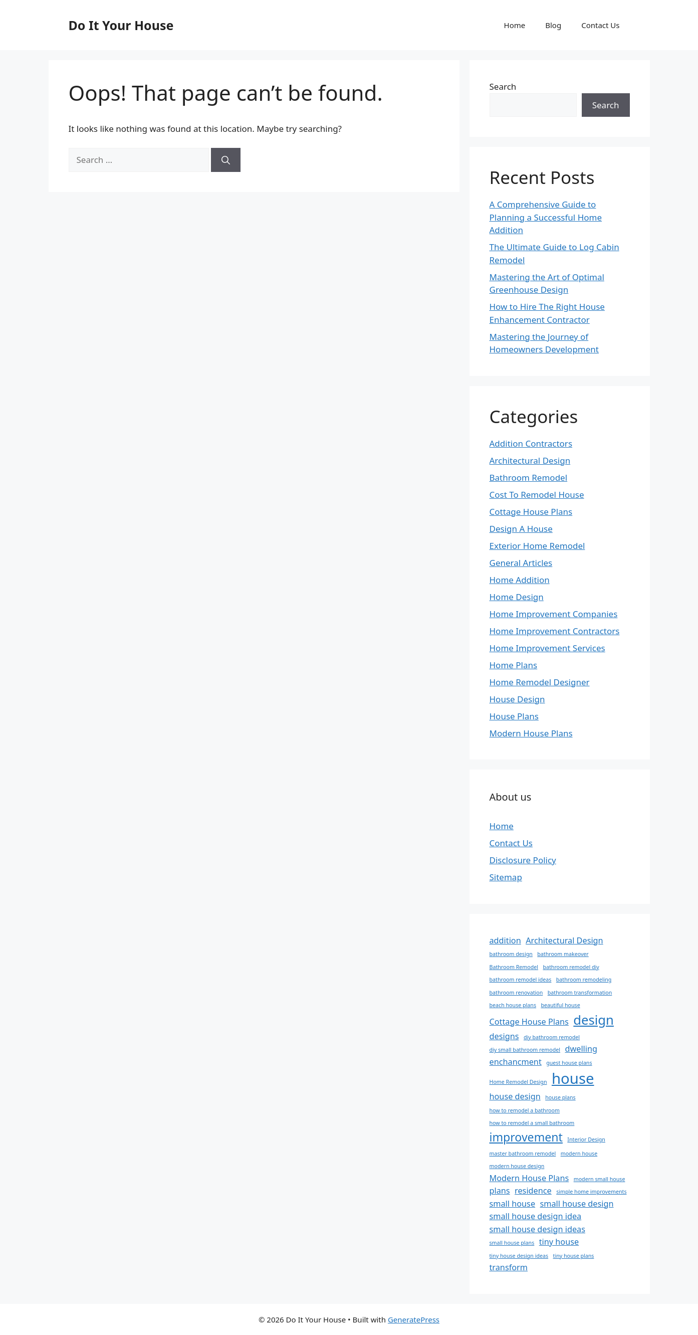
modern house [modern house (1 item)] (579, 1153)
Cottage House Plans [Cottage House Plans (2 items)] (529, 1021)
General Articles (521, 562)
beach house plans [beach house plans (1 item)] (513, 1005)
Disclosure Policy (523, 860)
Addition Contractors (531, 443)
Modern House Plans (531, 733)
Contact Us (600, 25)
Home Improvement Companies (554, 614)
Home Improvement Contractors (555, 631)
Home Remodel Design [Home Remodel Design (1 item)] (518, 1081)
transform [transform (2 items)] (509, 1267)
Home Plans (514, 665)
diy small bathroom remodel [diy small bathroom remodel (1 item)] (525, 1049)
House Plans (514, 716)
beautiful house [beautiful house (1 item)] (560, 1005)
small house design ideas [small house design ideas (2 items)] (537, 1229)
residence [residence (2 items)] (533, 1190)
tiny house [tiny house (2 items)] (559, 1241)
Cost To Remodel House (537, 494)
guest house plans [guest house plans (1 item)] (569, 1062)
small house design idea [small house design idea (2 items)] (536, 1216)
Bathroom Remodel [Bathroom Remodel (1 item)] (514, 967)
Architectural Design (530, 460)
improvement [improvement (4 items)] (526, 1137)
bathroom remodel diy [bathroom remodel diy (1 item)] (571, 967)
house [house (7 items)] (573, 1078)
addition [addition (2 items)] (505, 940)
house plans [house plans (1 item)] (560, 1097)
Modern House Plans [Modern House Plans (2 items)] (529, 1178)
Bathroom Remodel (529, 477)
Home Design (517, 597)
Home (515, 25)
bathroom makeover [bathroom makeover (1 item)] (562, 954)
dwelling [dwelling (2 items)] (581, 1048)
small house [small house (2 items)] (513, 1203)
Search (503, 86)
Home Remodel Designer (540, 682)
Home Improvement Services (547, 648)
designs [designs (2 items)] (504, 1036)
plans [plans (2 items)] (500, 1190)
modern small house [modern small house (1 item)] (599, 1179)
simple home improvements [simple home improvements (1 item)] (591, 1191)
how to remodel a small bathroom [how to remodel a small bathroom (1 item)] (532, 1122)
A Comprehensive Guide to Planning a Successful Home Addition (546, 217)
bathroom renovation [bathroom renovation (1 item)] (516, 992)
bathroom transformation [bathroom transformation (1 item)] (580, 992)
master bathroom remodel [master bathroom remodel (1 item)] (523, 1153)
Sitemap (506, 877)
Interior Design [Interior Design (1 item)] (586, 1139)
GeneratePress (413, 1319)
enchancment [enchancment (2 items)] (516, 1061)
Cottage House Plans (531, 511)
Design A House (521, 528)
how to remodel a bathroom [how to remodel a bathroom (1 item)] (525, 1110)
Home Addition (520, 580)
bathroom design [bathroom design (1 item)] (511, 954)
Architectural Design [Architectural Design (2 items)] (564, 940)
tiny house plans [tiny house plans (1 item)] (573, 1255)
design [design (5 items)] (593, 1020)
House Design (517, 699)
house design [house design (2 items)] (515, 1096)
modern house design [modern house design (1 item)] (517, 1166)
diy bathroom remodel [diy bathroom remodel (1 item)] (552, 1037)
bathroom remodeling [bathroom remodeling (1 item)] (584, 979)
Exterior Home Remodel (537, 545)
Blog (553, 25)
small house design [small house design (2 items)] (577, 1203)
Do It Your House (121, 25)
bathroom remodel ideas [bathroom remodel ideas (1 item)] (521, 979)
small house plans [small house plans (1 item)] (512, 1242)
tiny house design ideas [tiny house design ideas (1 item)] (519, 1255)
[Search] (226, 160)
